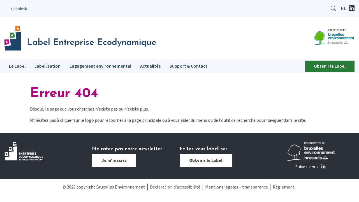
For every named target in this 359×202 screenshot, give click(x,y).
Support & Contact (188, 66)
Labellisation (47, 66)
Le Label (17, 66)
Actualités (150, 66)
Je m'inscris (114, 160)
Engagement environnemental (100, 66)
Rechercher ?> (333, 8)
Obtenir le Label (330, 66)
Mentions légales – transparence (236, 187)
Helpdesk (19, 9)
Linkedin (352, 8)
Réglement (284, 187)
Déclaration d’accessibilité (175, 187)
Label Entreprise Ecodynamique (91, 42)
